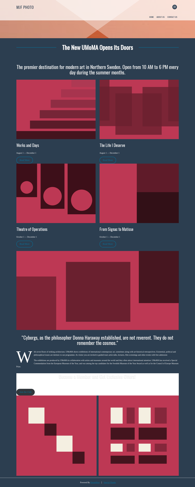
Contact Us (172, 16)
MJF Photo (25, 7)
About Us (161, 16)
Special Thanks (110, 482)
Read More (24, 160)
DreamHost (95, 482)
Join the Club (25, 392)
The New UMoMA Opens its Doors (97, 47)
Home (151, 16)
